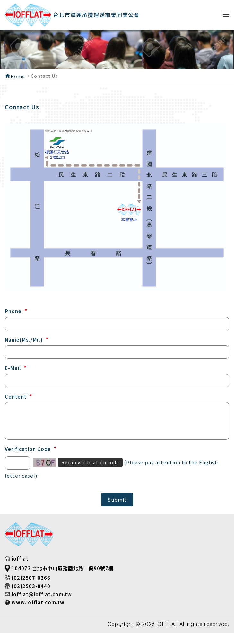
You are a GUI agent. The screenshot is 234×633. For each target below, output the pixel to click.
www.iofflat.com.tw (38, 602)
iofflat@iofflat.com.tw (42, 594)
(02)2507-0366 (31, 577)
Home (18, 76)
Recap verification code (90, 462)
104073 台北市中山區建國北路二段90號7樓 (63, 568)
